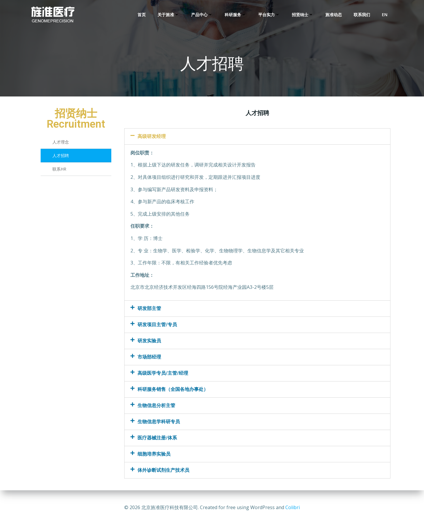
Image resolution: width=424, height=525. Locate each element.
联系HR (59, 169)
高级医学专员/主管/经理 (163, 373)
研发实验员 (149, 341)
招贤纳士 (303, 15)
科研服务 (235, 15)
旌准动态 (333, 15)
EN (384, 15)
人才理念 (60, 142)
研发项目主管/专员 (157, 324)
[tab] (257, 136)
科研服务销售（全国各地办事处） (173, 389)
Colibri (292, 507)
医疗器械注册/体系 (157, 438)
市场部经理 (149, 357)
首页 (142, 15)
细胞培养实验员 (154, 454)
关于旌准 (168, 15)
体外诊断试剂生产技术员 (163, 470)
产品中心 (202, 15)
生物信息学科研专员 (159, 421)
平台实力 (269, 15)
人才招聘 (60, 155)
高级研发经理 (152, 136)
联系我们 (362, 15)
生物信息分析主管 (156, 405)
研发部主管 (149, 308)
